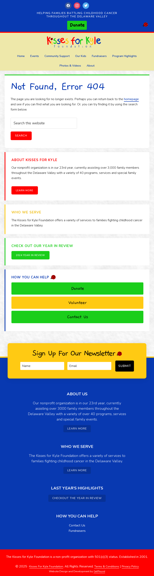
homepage (131, 99)
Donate (77, 288)
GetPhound (99, 569)
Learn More (26, 190)
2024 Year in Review (32, 255)
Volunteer (77, 302)
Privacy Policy (133, 564)
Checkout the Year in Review (77, 495)
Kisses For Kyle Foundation (77, 42)
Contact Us (77, 317)
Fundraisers (77, 528)
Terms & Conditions (107, 564)
